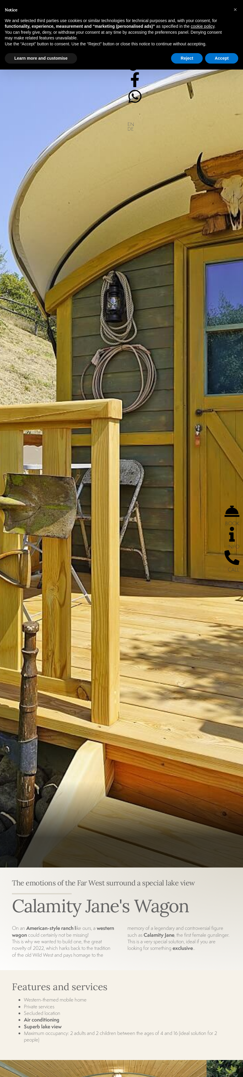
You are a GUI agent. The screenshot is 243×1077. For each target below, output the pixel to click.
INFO (233, 546)
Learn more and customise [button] (40, 58)
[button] (235, 9)
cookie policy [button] (202, 26)
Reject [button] (187, 58)
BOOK (232, 523)
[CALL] (231, 557)
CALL (233, 570)
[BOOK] (231, 511)
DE (130, 129)
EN (130, 124)
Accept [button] (222, 58)
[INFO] (231, 534)
